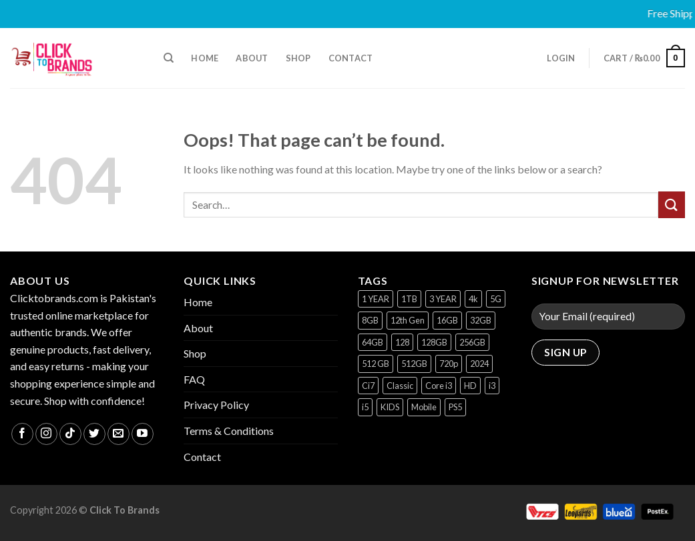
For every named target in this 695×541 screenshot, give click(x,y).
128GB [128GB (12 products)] (434, 342)
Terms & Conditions (229, 430)
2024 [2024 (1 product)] (479, 363)
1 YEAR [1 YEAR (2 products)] (375, 299)
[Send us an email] (118, 434)
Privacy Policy (216, 404)
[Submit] (671, 204)
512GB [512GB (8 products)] (414, 363)
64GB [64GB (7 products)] (372, 342)
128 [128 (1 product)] (402, 342)
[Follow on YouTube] (143, 434)
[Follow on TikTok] (70, 434)
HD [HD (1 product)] (470, 385)
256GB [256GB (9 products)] (472, 342)
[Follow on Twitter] (94, 434)
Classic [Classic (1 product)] (400, 385)
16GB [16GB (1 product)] (447, 320)
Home (204, 58)
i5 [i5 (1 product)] (365, 407)
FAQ (194, 379)
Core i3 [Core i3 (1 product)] (438, 385)
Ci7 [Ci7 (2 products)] (368, 385)
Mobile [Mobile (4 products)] (424, 407)
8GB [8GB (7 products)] (370, 320)
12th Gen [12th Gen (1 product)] (408, 320)
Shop (298, 58)
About (252, 58)
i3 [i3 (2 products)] (492, 385)
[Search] (169, 58)
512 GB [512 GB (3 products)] (375, 363)
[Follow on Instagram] (46, 434)
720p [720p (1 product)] (448, 363)
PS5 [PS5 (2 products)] (455, 407)
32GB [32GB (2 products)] (480, 320)
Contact (350, 58)
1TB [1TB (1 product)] (409, 299)
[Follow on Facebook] (22, 434)
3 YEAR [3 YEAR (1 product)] (443, 299)
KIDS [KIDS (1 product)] (390, 407)
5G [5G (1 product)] (495, 299)
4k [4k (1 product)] (473, 299)
